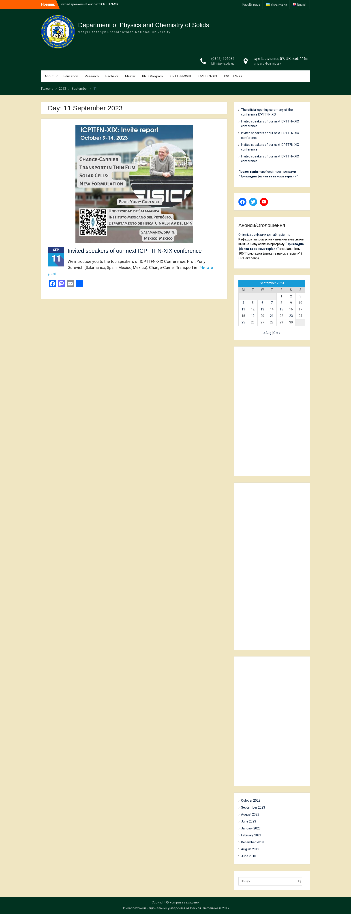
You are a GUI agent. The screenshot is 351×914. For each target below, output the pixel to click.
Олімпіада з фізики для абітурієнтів (264, 234)
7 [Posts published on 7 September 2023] (272, 303)
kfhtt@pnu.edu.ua (222, 63)
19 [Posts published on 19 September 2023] (253, 316)
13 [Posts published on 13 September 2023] (262, 309)
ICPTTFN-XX (233, 76)
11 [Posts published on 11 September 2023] (243, 309)
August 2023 (250, 814)
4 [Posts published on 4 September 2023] (243, 303)
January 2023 (251, 828)
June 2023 (248, 821)
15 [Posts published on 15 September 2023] (281, 309)
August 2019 (250, 849)
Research (92, 76)
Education (71, 76)
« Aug (267, 333)
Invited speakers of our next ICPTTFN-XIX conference (135, 251)
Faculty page (251, 4)
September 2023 (253, 807)
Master (130, 76)
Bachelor (111, 76)
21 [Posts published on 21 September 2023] (272, 316)
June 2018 (248, 856)
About (49, 76)
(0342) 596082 (223, 59)
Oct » (276, 333)
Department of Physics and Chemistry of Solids (143, 25)
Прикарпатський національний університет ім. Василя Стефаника (170, 908)
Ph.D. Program (152, 76)
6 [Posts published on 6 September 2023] (262, 303)
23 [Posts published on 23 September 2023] (291, 316)
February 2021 (251, 835)
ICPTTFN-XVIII (180, 76)
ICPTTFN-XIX (207, 76)
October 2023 (250, 800)
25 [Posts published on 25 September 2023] (243, 322)
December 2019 (252, 842)
